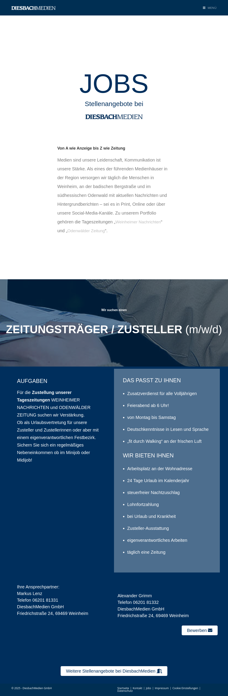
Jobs (148, 688)
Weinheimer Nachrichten (139, 221)
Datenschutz (125, 691)
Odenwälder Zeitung (87, 230)
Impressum (162, 688)
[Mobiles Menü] (210, 8)
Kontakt (137, 688)
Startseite (123, 688)
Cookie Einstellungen (185, 688)
